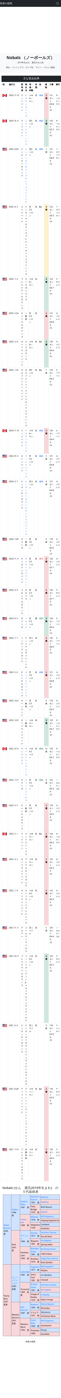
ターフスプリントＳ (26, 684)
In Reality (45, 1294)
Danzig (34, 1233)
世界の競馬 (6, 3)
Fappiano (35, 1267)
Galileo (15, 1209)
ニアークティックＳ (26, 132)
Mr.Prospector (47, 1216)
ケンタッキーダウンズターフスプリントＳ (26, 175)
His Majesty (46, 1240)
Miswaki (34, 1217)
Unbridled (25, 1272)
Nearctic (44, 1197)
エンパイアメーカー (15, 1280)
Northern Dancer (48, 1232)
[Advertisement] (31, 30)
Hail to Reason (47, 1304)
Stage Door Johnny (49, 1258)
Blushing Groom (48, 1249)
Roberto (34, 1304)
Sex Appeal (46, 1289)
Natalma (45, 1202)
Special (44, 1212)
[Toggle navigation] (57, 3)
